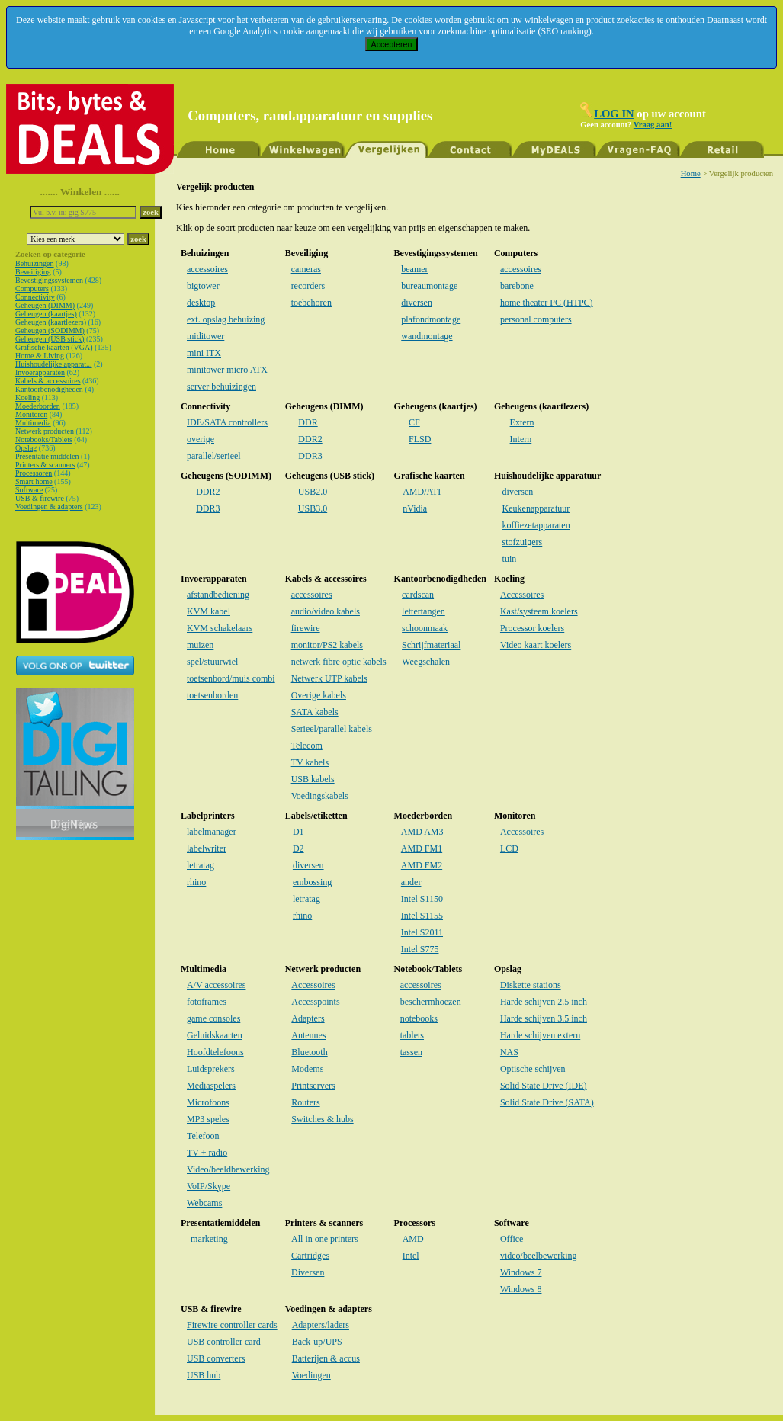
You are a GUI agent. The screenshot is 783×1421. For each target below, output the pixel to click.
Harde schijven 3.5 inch (543, 1018)
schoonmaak (425, 628)
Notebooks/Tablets (43, 439)
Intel (411, 1255)
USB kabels (313, 779)
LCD (509, 848)
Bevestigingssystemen (49, 280)
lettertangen (423, 611)
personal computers (536, 319)
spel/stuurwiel (212, 661)
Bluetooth (309, 1052)
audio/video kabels (325, 611)
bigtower (203, 286)
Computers (32, 288)
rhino (196, 882)
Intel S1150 (422, 898)
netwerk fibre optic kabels (339, 661)
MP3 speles (208, 1119)
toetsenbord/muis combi (231, 678)
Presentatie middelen (47, 456)
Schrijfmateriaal (431, 645)
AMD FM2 (421, 865)
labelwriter (206, 848)
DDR (307, 422)
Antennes (308, 1035)
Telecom (307, 745)
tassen (411, 1052)
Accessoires (522, 594)
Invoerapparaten (40, 372)
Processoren (33, 473)
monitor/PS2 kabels (327, 645)
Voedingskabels (319, 796)
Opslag (26, 448)
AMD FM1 (421, 848)
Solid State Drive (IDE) (543, 1085)
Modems (307, 1068)
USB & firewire (39, 498)
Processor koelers (532, 628)
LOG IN (614, 113)
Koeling (27, 397)
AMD (413, 1238)
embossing (312, 882)
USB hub (203, 1375)
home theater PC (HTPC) (546, 302)
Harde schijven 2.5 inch (543, 1001)
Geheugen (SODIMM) (50, 330)
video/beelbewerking (538, 1255)
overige (200, 439)
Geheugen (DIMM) (45, 305)
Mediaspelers (211, 1085)
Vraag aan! (653, 124)
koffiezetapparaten (536, 525)
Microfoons (208, 1102)
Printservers (313, 1085)
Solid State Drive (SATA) (547, 1102)
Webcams (204, 1203)
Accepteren (391, 44)
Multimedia (33, 423)
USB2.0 (312, 491)
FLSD (420, 439)
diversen (416, 302)
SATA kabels (315, 712)
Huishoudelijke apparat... (53, 364)
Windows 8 (521, 1289)
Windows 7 (521, 1272)
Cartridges (310, 1255)
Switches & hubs (322, 1119)
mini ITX (204, 353)
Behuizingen (34, 263)
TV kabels (310, 762)
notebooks (419, 1018)
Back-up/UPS (317, 1341)
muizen (200, 645)
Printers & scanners (45, 464)
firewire (305, 628)
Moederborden (37, 406)
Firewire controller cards (232, 1325)
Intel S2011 (422, 932)
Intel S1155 (422, 915)
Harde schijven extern (540, 1035)
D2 (298, 848)
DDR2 (310, 439)
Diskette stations (530, 985)
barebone (517, 286)
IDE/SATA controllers (227, 422)
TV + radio (207, 1152)
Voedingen (311, 1375)
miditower (205, 336)
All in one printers (324, 1238)
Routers (305, 1102)
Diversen (307, 1272)
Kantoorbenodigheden (49, 389)
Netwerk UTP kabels (329, 678)
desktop (201, 302)
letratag (200, 865)
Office (511, 1238)
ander (411, 882)
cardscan (418, 594)
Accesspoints (315, 1001)
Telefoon (203, 1136)
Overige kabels (318, 695)
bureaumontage (429, 286)
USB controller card (224, 1341)
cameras (306, 269)
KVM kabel (208, 611)
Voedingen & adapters (49, 506)
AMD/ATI (422, 491)
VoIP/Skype (208, 1186)
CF (414, 422)
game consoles (213, 1018)
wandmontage (426, 336)
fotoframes (206, 1001)
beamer (414, 269)
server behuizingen (221, 386)
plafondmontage (430, 319)
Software (29, 490)
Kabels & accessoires (48, 381)
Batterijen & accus (326, 1358)
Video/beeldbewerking (228, 1169)
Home (691, 173)
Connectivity (35, 297)
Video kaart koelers (535, 645)
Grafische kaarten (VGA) (54, 347)
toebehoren (311, 302)
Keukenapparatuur (536, 508)
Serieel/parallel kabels (331, 728)
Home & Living (39, 355)
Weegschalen (426, 661)
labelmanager (211, 831)
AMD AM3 (422, 831)
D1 (298, 831)
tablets (412, 1035)
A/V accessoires (216, 985)
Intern (521, 439)
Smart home (34, 481)
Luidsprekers (211, 1068)
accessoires (207, 269)
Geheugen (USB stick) (50, 339)
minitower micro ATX (227, 369)
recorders (308, 286)
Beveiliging (33, 272)
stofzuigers (522, 542)
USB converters (216, 1358)
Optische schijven (533, 1068)
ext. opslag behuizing (226, 319)
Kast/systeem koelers (539, 611)
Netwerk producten (44, 431)
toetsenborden (212, 695)
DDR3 (310, 456)
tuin (509, 558)
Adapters (307, 1018)
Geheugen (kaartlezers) (50, 322)
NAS (509, 1052)
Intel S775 (420, 949)
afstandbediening (218, 594)
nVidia (415, 508)
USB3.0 (312, 508)
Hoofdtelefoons (215, 1052)
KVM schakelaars (219, 628)
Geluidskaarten (214, 1035)
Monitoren (31, 414)
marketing (209, 1238)
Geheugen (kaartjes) (46, 314)
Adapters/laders (320, 1325)
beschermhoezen (430, 1001)
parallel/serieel (214, 456)
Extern (522, 422)
